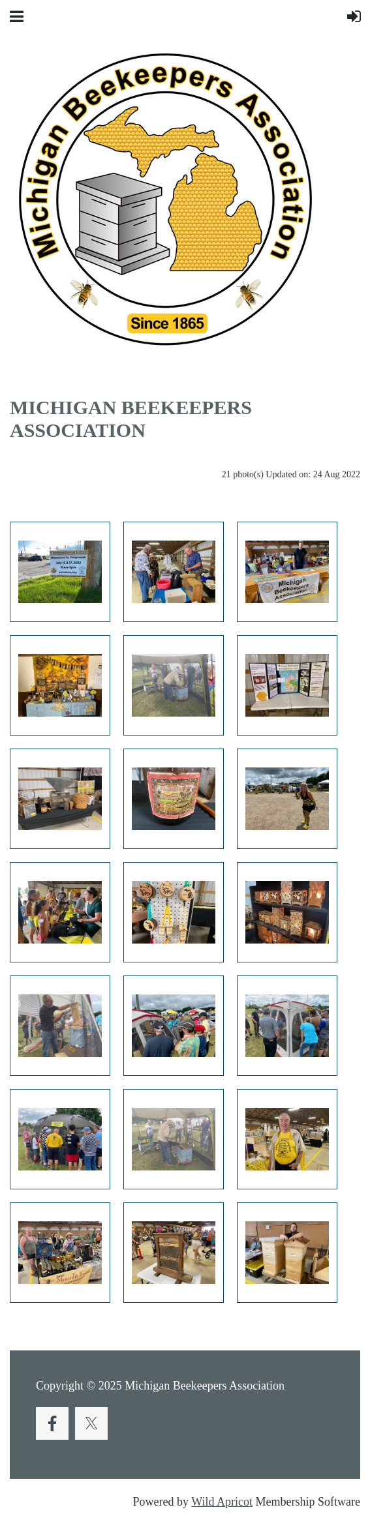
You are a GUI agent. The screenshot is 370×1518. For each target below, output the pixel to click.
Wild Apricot (222, 1501)
